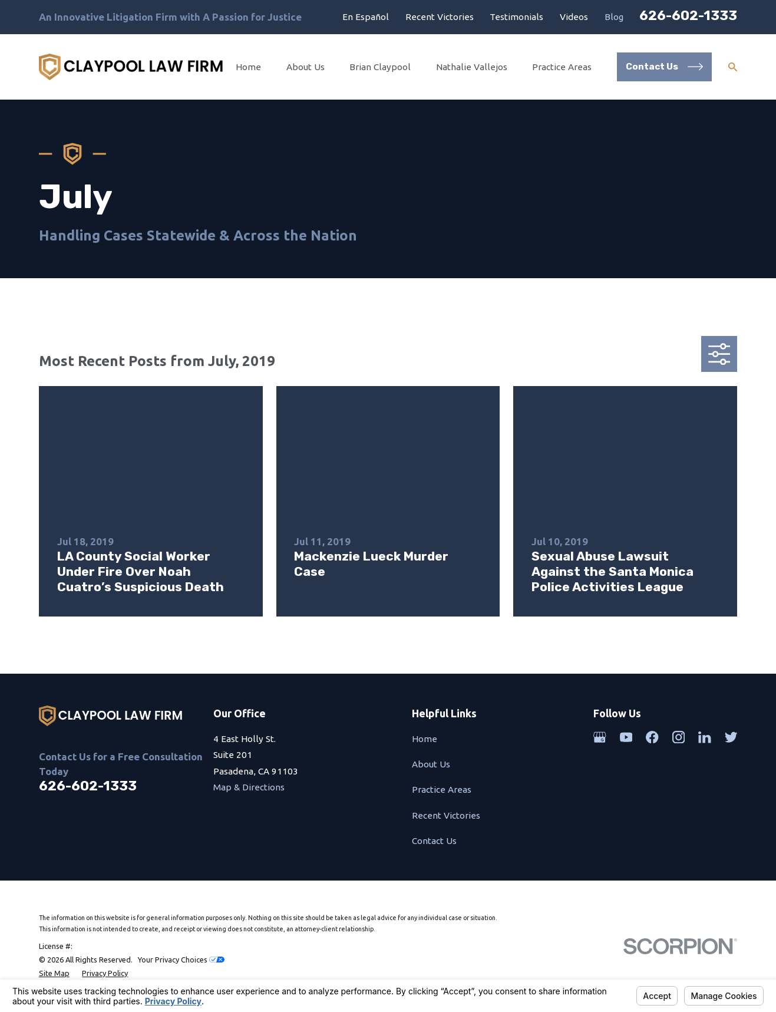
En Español (365, 17)
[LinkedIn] (704, 737)
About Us (431, 764)
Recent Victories (439, 17)
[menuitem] (54, 973)
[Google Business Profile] (599, 737)
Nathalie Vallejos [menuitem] (471, 67)
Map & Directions (249, 787)
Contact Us (434, 841)
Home (424, 739)
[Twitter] (731, 737)
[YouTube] (626, 737)
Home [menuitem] (248, 67)
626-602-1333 (688, 15)
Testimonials (516, 17)
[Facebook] (652, 737)
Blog (614, 17)
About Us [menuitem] (305, 67)
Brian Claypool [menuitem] (380, 67)
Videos (574, 17)
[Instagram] (678, 737)
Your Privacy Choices (181, 959)
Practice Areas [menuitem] (562, 67)
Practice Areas (441, 789)
